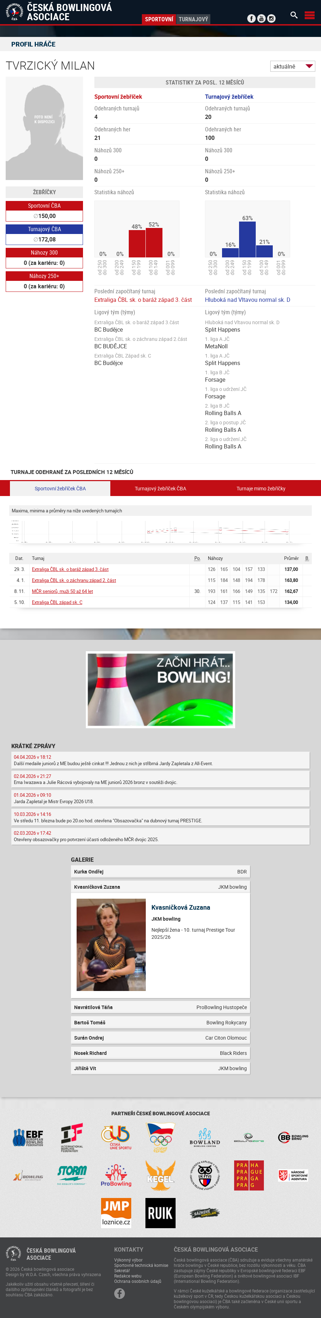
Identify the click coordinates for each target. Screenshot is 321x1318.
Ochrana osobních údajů (137, 1281)
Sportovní (159, 19)
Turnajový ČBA (44, 229)
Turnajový (193, 19)
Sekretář (122, 1270)
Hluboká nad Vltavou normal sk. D (247, 300)
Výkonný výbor (128, 1260)
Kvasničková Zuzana (180, 907)
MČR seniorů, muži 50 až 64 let (62, 591)
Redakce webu (128, 1276)
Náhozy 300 (44, 252)
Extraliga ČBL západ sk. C (57, 602)
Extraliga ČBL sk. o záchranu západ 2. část (74, 580)
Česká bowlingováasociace (51, 1254)
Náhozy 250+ (44, 276)
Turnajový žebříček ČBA (160, 488)
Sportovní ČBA (44, 205)
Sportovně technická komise (141, 1265)
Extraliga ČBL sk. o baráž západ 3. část (143, 300)
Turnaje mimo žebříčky (261, 488)
